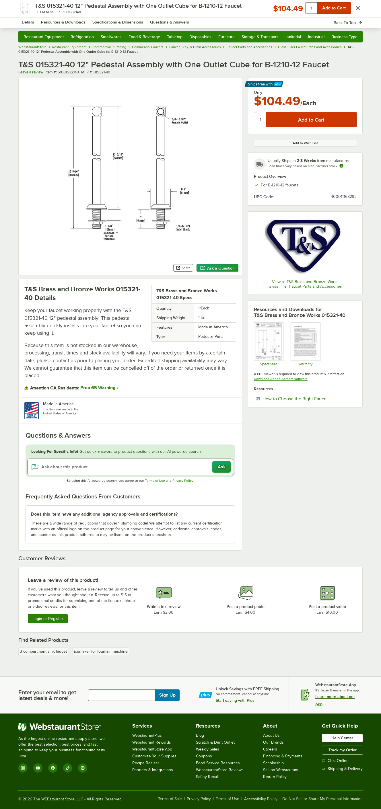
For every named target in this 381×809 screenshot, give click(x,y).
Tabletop (174, 36)
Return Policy (275, 777)
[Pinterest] (82, 768)
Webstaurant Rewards (151, 742)
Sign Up (167, 695)
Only (258, 92)
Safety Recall (207, 777)
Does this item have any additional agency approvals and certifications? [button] (104, 514)
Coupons (204, 756)
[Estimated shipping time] (341, 165)
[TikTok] (67, 768)
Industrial (316, 36)
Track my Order (342, 750)
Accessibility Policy (260, 799)
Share (183, 268)
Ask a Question (217, 268)
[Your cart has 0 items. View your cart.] (354, 20)
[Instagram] (23, 768)
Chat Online (335, 761)
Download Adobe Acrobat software (281, 379)
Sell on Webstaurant (280, 770)
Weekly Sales (207, 749)
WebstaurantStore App (152, 749)
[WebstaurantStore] (65, 726)
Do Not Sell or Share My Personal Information (322, 799)
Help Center (342, 738)
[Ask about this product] (130, 467)
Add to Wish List (305, 143)
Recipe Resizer (145, 763)
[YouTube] (37, 768)
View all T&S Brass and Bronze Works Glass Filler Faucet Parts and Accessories (305, 284)
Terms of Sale (170, 799)
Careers (270, 749)
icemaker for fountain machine (101, 651)
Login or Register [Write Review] (47, 618)
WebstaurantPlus (147, 735)
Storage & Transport (260, 36)
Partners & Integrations (152, 770)
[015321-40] (268, 344)
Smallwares (111, 36)
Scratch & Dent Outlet (215, 742)
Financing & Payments (282, 756)
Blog (200, 735)
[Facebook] (52, 768)
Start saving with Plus (235, 700)
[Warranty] (305, 344)
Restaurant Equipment (44, 36)
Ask (222, 466)
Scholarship (273, 763)
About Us (271, 735)
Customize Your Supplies (154, 756)
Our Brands (273, 742)
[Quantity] (260, 119)
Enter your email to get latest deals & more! (47, 695)
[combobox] (183, 20)
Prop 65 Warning (97, 387)
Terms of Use (155, 481)
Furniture (226, 36)
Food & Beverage (144, 36)
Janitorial (293, 36)
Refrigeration (82, 36)
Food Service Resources (218, 763)
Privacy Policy (182, 481)
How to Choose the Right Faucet (310, 398)
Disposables (200, 36)
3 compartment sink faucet (43, 651)
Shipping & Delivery (342, 769)
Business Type (344, 36)
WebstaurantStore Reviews (220, 770)
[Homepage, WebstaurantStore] (66, 20)
